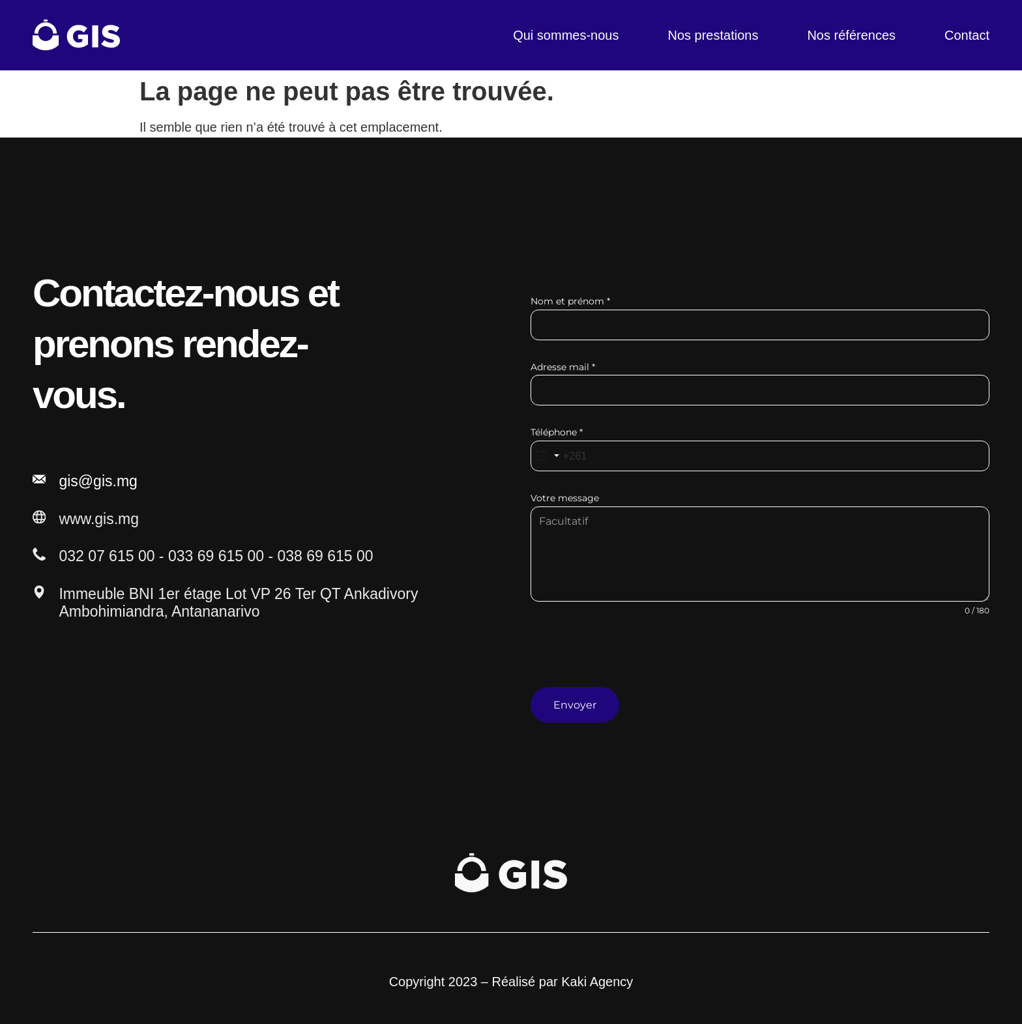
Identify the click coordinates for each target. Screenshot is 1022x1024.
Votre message (565, 498)
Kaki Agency (597, 975)
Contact (966, 35)
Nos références (851, 35)
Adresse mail (563, 367)
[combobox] (561, 456)
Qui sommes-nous (566, 35)
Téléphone (557, 432)
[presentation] (760, 661)
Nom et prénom (570, 301)
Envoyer (574, 705)
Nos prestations (712, 35)
